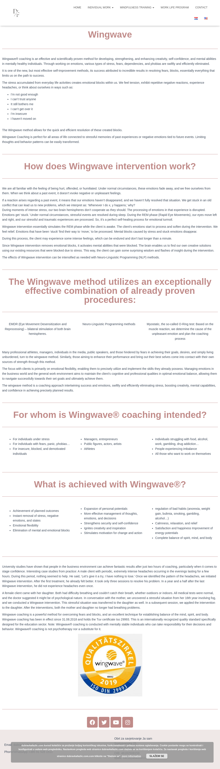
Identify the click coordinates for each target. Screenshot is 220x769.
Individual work (101, 7)
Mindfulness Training (137, 7)
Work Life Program (175, 7)
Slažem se (157, 756)
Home (77, 7)
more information (131, 756)
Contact (201, 7)
